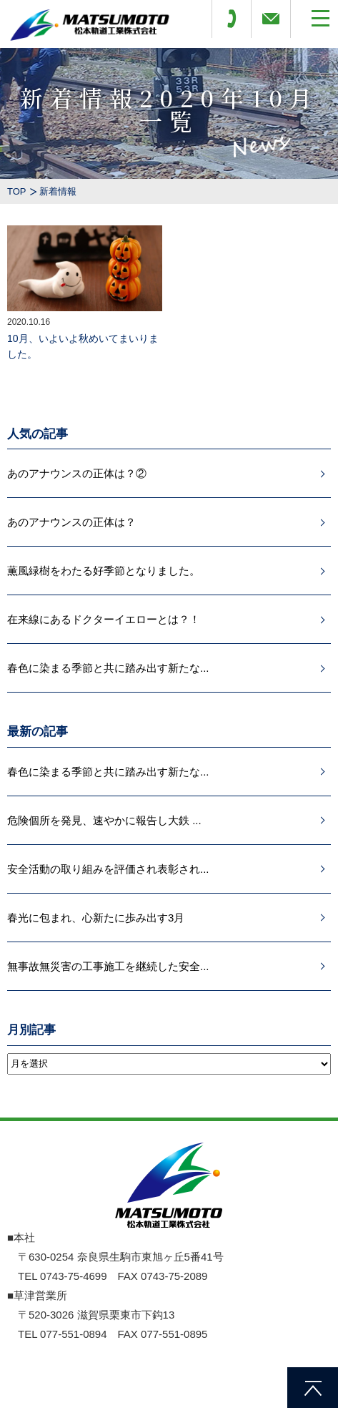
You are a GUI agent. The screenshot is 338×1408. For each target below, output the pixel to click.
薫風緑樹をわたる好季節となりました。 (103, 570)
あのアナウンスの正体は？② (76, 473)
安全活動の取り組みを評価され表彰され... (108, 869)
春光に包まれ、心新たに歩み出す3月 (95, 917)
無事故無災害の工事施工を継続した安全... (108, 966)
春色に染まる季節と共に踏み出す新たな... (108, 668)
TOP (16, 191)
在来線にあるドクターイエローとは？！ (103, 619)
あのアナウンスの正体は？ (71, 522)
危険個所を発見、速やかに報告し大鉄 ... (104, 820)
